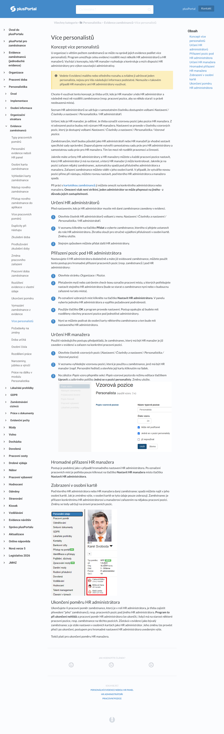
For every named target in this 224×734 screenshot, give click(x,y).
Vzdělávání (16, 513)
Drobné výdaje (18, 463)
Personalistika (18, 86)
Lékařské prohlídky (22, 388)
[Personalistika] (90, 22)
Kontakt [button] (206, 8)
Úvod (13, 93)
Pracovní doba (18, 79)
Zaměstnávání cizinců (19, 404)
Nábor (13, 470)
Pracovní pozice (112, 698)
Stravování (15, 498)
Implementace (19, 101)
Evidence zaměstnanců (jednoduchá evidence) (17, 59)
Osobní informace (21, 108)
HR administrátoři (112, 694)
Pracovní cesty (18, 456)
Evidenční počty (20, 420)
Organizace (16, 72)
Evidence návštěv (20, 520)
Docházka (15, 441)
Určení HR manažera (202, 62)
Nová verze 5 (17, 548)
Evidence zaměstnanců (18, 128)
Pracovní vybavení (20, 477)
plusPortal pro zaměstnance (18, 43)
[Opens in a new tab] (112, 719)
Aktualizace (16, 534)
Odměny (14, 491)
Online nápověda (19, 541)
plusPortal (189, 9)
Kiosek (13, 505)
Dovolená (15, 448)
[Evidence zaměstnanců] (118, 22)
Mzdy (12, 427)
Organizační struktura (17, 117)
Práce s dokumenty (22, 413)
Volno (12, 434)
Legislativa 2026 (19, 555)
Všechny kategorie (66, 22)
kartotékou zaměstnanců (80, 185)
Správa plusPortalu (21, 527)
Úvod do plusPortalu (16, 32)
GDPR (14, 395)
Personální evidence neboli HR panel (112, 690)
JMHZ (13, 562)
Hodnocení (16, 484)
